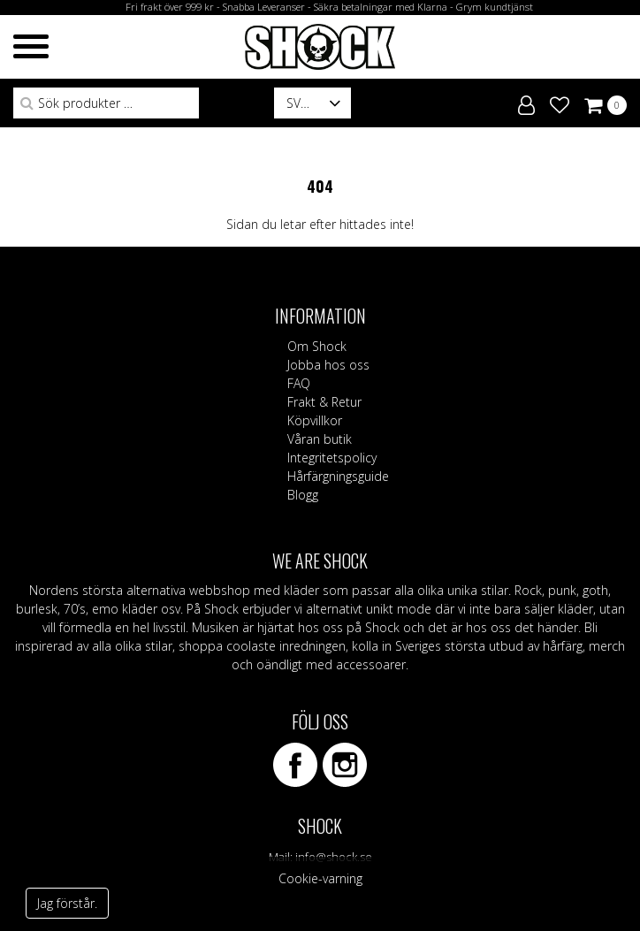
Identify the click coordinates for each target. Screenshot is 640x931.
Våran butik (319, 439)
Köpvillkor (314, 420)
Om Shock (317, 346)
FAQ (298, 383)
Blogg (302, 494)
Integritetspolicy (332, 457)
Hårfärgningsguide (338, 476)
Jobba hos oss (328, 364)
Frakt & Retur (324, 401)
